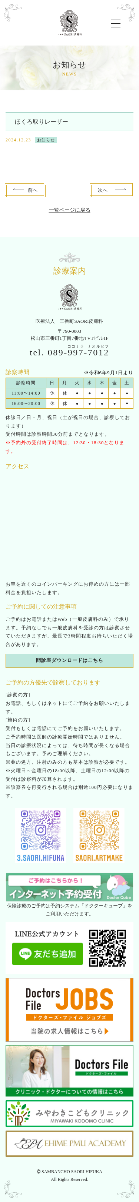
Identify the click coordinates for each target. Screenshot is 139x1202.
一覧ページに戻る (69, 210)
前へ (32, 190)
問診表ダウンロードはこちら (69, 660)
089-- (78, 352)
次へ (102, 190)
